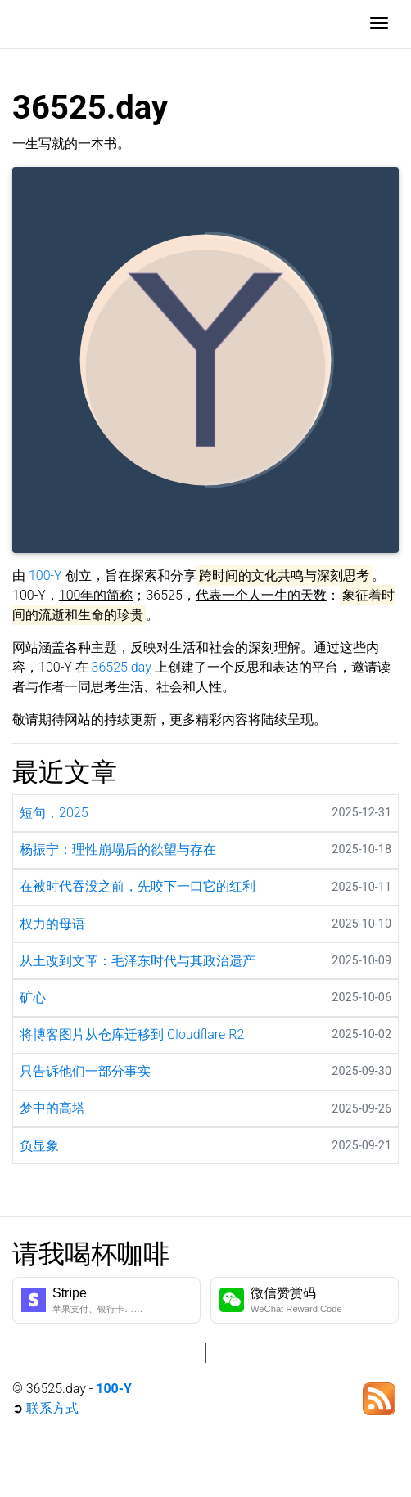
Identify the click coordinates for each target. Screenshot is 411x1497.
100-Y (45, 575)
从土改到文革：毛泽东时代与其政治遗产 (137, 961)
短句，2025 (54, 812)
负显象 (39, 1145)
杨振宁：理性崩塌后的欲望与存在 (118, 849)
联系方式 (52, 1408)
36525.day (121, 667)
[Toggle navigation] (379, 24)
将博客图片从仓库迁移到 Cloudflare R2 (132, 1034)
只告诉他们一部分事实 (85, 1071)
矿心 (33, 997)
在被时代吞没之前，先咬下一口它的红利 (137, 886)
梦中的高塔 (52, 1108)
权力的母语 (52, 924)
